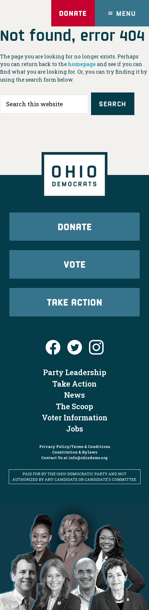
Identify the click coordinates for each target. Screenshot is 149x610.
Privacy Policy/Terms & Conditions (74, 446)
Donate (73, 13)
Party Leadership (74, 372)
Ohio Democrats (25, 13)
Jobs (74, 429)
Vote (74, 264)
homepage (82, 64)
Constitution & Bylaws (74, 452)
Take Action (74, 301)
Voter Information (74, 417)
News (74, 395)
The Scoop (74, 406)
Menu (126, 13)
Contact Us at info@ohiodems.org (74, 457)
